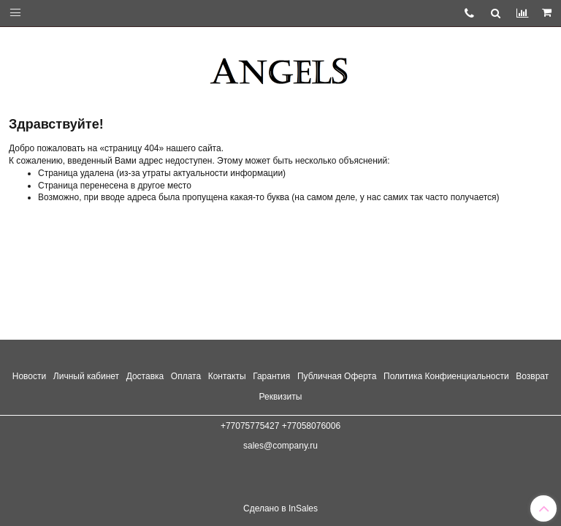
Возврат (532, 376)
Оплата (186, 376)
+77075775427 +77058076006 (280, 426)
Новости (29, 376)
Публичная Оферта (337, 376)
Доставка (145, 376)
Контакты (227, 376)
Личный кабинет (86, 376)
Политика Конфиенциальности (446, 376)
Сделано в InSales (280, 508)
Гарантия (271, 376)
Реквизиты (280, 397)
